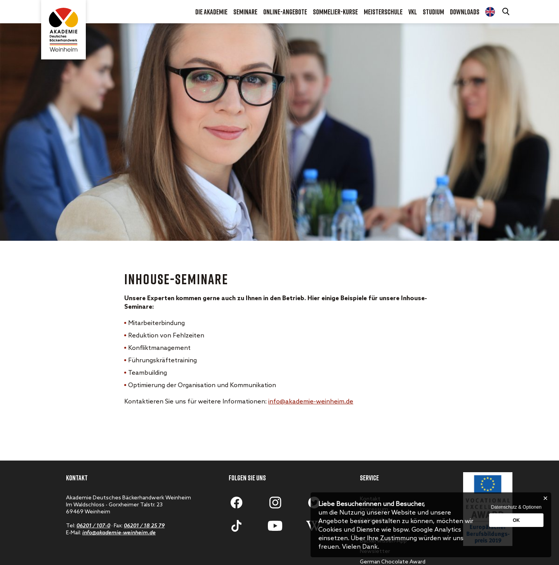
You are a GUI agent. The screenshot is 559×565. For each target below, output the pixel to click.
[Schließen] (545, 498)
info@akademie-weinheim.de (310, 401)
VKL (412, 12)
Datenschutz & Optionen (516, 507)
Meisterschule (383, 12)
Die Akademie (211, 12)
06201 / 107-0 (93, 526)
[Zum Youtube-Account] (275, 526)
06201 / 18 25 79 (144, 526)
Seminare (245, 12)
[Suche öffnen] (506, 11)
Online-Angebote (285, 12)
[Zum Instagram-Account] (275, 502)
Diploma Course (490, 12)
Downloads (464, 12)
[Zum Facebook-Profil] (236, 502)
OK (516, 520)
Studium (433, 12)
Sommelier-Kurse (335, 12)
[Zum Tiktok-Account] (236, 526)
